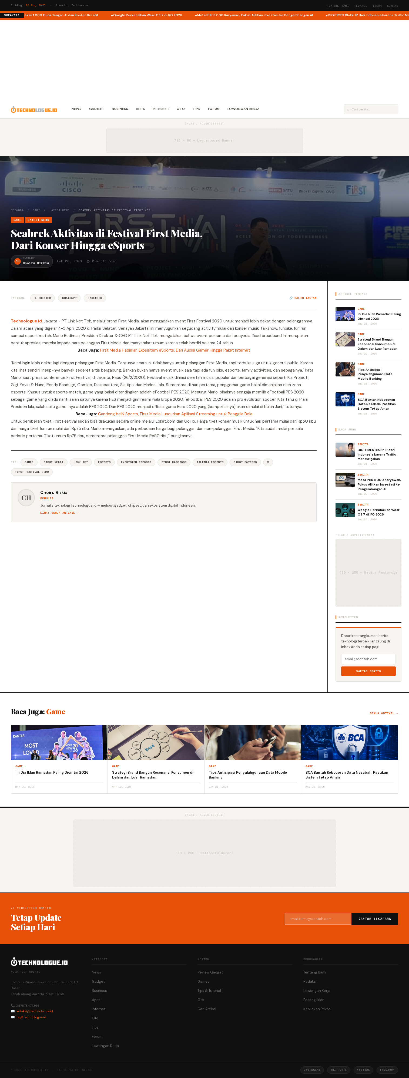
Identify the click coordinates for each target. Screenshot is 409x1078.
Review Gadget (210, 972)
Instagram (312, 1070)
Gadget (96, 109)
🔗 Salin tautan (303, 298)
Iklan (377, 6)
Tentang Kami (338, 6)
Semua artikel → (384, 713)
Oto (181, 109)
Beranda (17, 210)
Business (120, 109)
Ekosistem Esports (136, 462)
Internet (161, 109)
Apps (140, 109)
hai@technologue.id (31, 1017)
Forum (214, 109)
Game (36, 210)
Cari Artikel (206, 1009)
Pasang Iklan (313, 1000)
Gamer (29, 462)
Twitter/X (339, 1070)
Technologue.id (26, 321)
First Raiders (245, 462)
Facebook (95, 298)
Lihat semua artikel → (59, 513)
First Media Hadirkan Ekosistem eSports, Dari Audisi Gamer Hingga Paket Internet (175, 350)
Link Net (81, 462)
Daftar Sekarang (374, 919)
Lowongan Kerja (243, 109)
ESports (104, 462)
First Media (53, 462)
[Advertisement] (204, 60)
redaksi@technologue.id (34, 1011)
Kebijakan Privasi (317, 1009)
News (77, 109)
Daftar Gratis (368, 671)
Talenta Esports (210, 462)
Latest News (59, 210)
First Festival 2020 (32, 472)
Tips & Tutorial (209, 990)
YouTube (363, 1070)
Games (203, 981)
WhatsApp (69, 298)
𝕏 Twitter (42, 298)
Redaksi (360, 6)
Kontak (392, 6)
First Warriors (174, 462)
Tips (196, 109)
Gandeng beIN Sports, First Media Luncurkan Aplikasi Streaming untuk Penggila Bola (175, 414)
